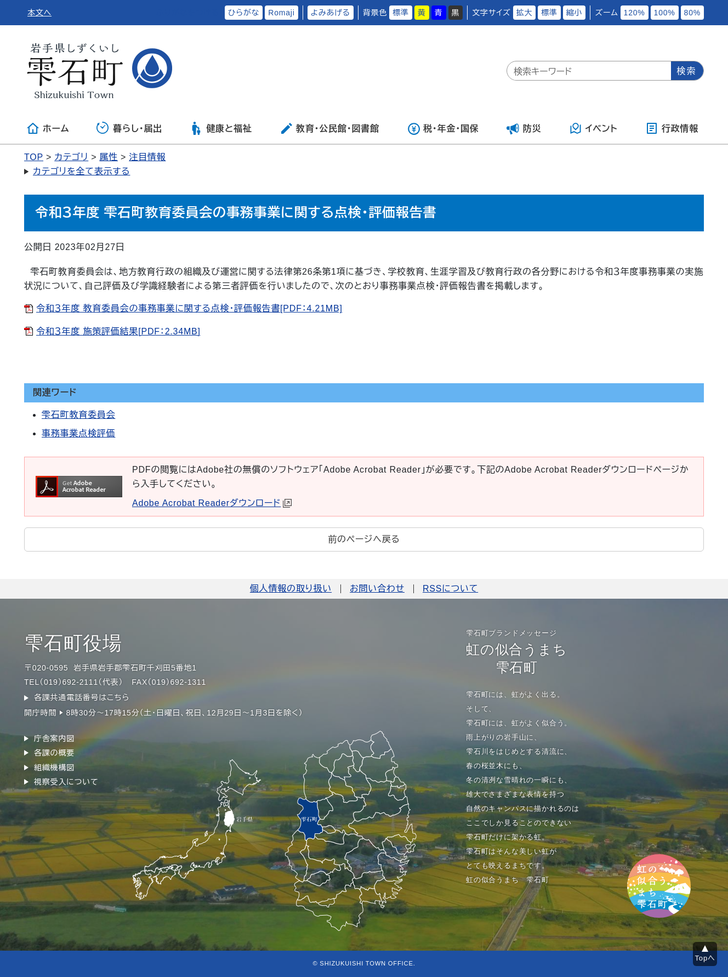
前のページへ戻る (364, 539)
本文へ (39, 12)
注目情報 (147, 157)
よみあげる (330, 12)
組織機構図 (54, 767)
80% (692, 12)
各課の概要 (54, 752)
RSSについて (450, 588)
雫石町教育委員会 (78, 414)
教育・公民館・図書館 (329, 128)
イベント (593, 128)
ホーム (47, 128)
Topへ (705, 958)
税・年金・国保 (443, 128)
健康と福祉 (221, 128)
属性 (108, 157)
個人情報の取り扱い (291, 588)
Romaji (281, 12)
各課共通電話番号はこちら (81, 697)
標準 (401, 12)
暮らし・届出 (129, 128)
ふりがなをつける (187, 12)
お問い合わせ (377, 588)
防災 (524, 128)
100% (664, 12)
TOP (33, 157)
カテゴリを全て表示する (81, 171)
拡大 (524, 12)
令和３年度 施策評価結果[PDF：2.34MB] (118, 331)
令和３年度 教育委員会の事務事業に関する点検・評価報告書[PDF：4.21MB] (189, 308)
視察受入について (66, 781)
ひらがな (244, 12)
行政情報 (671, 128)
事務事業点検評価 (78, 433)
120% (634, 12)
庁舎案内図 (54, 738)
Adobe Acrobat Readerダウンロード (212, 503)
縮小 (574, 12)
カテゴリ (71, 157)
